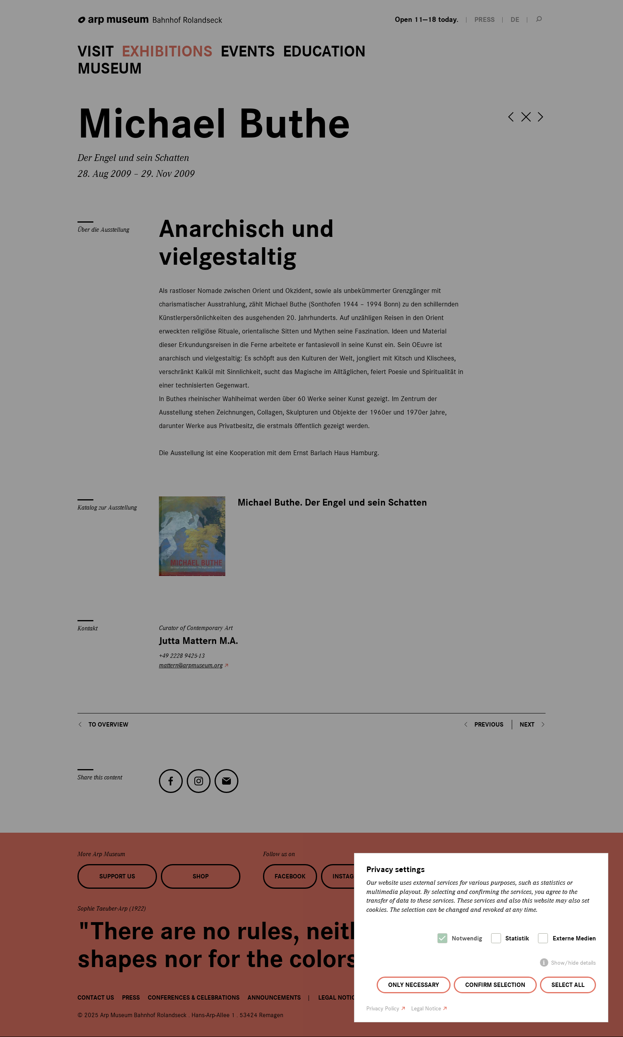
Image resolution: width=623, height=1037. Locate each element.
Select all (567, 985)
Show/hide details (573, 962)
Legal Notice (426, 1008)
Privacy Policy (382, 1008)
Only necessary (413, 985)
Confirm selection (495, 985)
